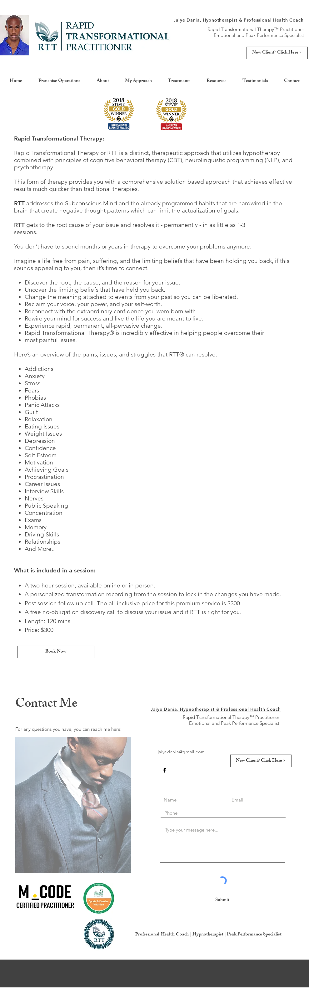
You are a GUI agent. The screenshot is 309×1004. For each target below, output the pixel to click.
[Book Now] (55, 652)
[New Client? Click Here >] (277, 53)
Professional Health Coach (162, 935)
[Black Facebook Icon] (165, 770)
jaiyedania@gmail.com (181, 752)
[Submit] (222, 900)
